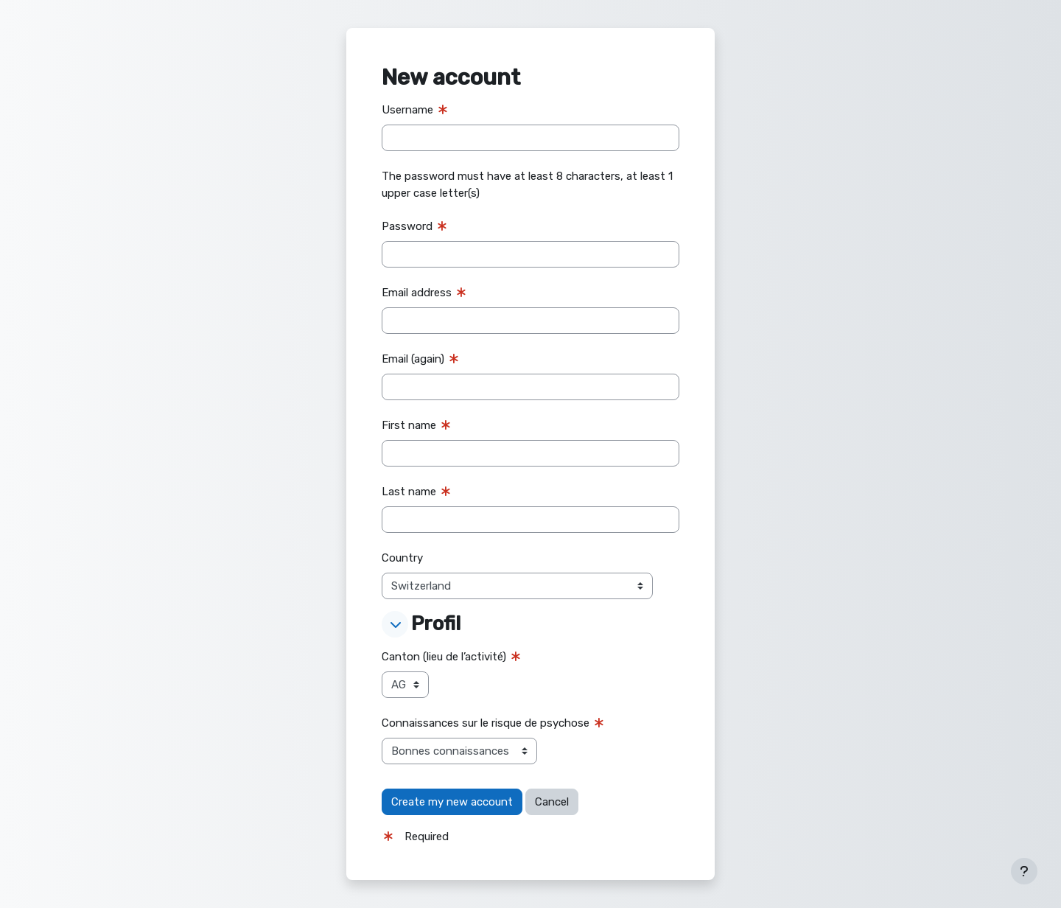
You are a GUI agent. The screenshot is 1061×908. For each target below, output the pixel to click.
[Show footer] (1024, 871)
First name (409, 425)
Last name (409, 491)
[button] (395, 624)
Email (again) (413, 359)
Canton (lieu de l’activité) (444, 656)
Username (407, 109)
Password (407, 226)
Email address (417, 292)
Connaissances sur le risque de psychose (485, 723)
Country (402, 558)
